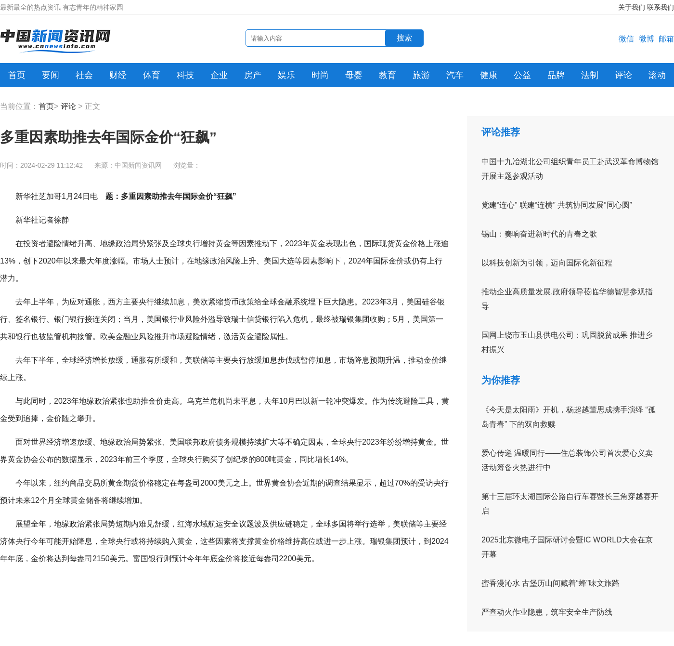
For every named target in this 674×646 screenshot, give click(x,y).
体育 (151, 75)
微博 (646, 39)
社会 (84, 75)
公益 (522, 75)
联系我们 (660, 7)
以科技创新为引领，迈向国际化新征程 (546, 263)
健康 (488, 75)
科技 (185, 75)
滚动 (657, 75)
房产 (252, 75)
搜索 (404, 38)
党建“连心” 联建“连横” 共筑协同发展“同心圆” (556, 205)
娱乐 (286, 75)
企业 (219, 75)
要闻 (50, 75)
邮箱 (666, 39)
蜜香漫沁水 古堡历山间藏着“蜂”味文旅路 (550, 583)
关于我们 (631, 7)
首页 (17, 75)
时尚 (320, 75)
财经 (118, 75)
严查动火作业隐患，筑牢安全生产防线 (546, 612)
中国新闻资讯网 (138, 165)
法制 (589, 75)
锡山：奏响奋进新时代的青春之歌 (539, 234)
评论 (623, 75)
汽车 (455, 75)
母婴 (354, 75)
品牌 (556, 75)
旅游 (421, 75)
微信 (626, 39)
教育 (387, 75)
